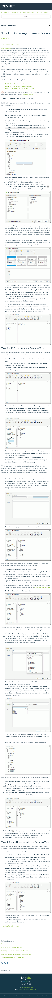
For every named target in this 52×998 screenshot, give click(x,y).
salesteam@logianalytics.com (28, 989)
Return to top (6, 971)
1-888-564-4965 (27, 987)
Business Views (6, 944)
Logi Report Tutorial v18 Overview (11, 947)
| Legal (36, 995)
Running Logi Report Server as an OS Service (15, 951)
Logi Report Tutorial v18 (42, 12)
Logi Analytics (5, 12)
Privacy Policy (42, 995)
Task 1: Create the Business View (15, 84)
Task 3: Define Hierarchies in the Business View (19, 88)
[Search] (26, 16)
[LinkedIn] (7, 963)
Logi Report (14, 12)
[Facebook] (2, 963)
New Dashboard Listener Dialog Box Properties (16, 954)
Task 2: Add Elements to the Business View (18, 86)
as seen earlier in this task (42, 587)
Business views (6, 48)
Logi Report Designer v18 (27, 12)
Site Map (48, 995)
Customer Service (27, 94)
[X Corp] (5, 963)
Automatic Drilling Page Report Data (12, 957)
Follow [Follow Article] (5, 38)
